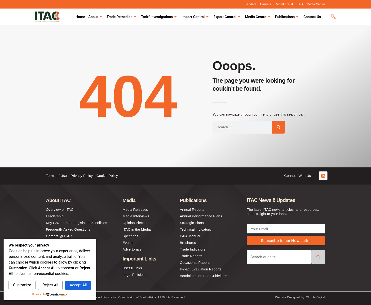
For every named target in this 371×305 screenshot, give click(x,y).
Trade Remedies (122, 17)
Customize (22, 285)
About (95, 17)
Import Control (195, 17)
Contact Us (312, 17)
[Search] (278, 127)
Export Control (226, 17)
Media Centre (258, 17)
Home (80, 17)
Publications (287, 17)
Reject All (50, 285)
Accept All (78, 285)
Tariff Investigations (159, 17)
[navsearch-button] (333, 17)
